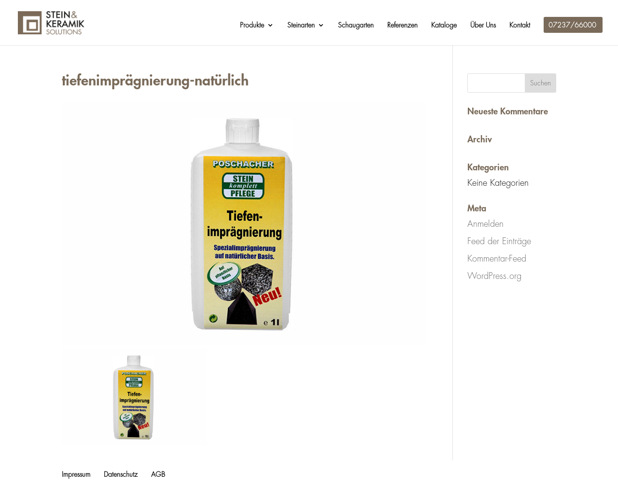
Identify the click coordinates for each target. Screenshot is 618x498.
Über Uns (483, 25)
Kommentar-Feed (496, 258)
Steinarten (301, 25)
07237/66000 (572, 25)
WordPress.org (494, 276)
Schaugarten (356, 25)
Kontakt (519, 25)
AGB (158, 474)
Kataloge (444, 25)
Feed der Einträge (499, 241)
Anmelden (485, 224)
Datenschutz (121, 474)
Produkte (252, 25)
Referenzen (402, 25)
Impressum (76, 474)
